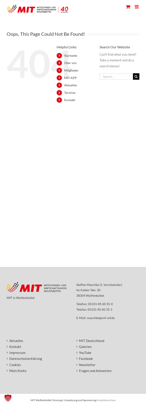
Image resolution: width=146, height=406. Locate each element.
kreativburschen (106, 400)
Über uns (70, 63)
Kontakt (69, 100)
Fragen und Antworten (95, 371)
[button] (8, 398)
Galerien (85, 347)
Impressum (17, 353)
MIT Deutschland (91, 341)
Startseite (70, 55)
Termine (69, 92)
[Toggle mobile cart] (128, 6)
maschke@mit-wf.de (101, 318)
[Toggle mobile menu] (137, 6)
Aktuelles (70, 85)
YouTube (85, 353)
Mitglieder (71, 70)
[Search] (136, 76)
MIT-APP (70, 78)
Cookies (15, 365)
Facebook (86, 359)
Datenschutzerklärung (25, 359)
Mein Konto (17, 371)
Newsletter (87, 365)
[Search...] (116, 76)
